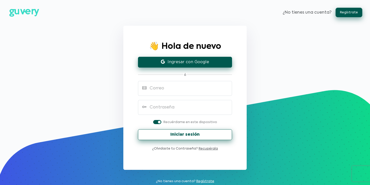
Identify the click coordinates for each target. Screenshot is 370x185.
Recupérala (208, 148)
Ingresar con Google (185, 62)
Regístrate (349, 12)
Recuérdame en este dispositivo (190, 122)
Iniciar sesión (185, 134)
